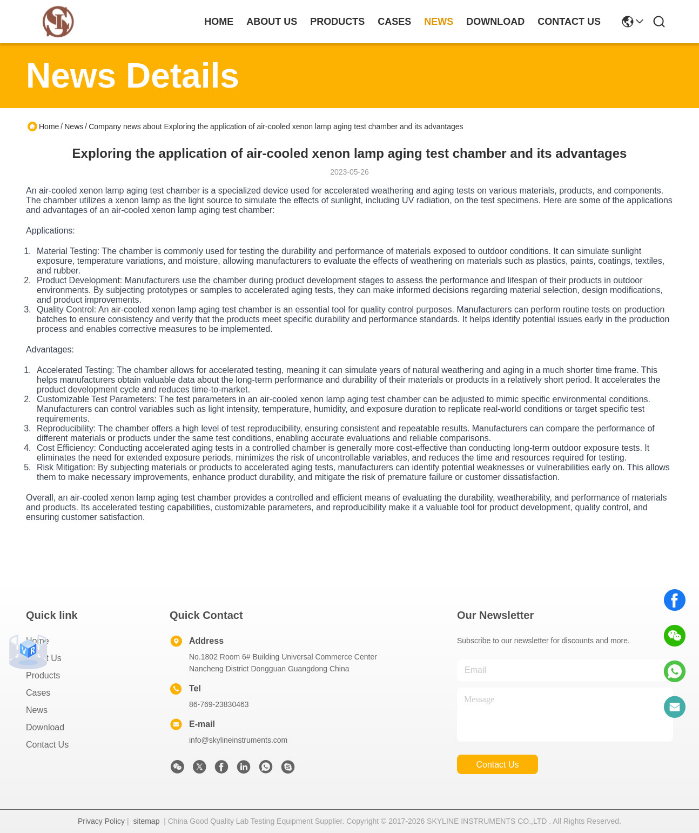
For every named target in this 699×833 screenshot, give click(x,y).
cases (394, 21)
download (495, 21)
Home (218, 21)
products (337, 21)
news (438, 21)
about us (271, 21)
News (73, 126)
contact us (569, 21)
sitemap (146, 821)
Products (43, 675)
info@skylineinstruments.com (238, 740)
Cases (38, 692)
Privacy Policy (101, 821)
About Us (44, 658)
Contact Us (47, 744)
